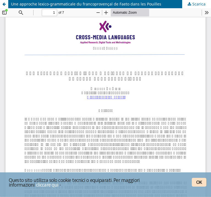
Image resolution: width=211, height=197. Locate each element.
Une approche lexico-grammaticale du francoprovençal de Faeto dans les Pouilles (86, 4)
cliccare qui (47, 184)
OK (199, 182)
